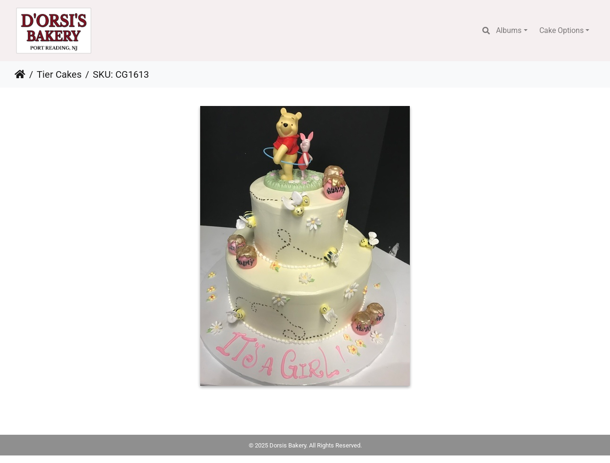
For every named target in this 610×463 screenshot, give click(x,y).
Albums (508, 30)
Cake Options (561, 30)
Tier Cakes (59, 74)
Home (20, 74)
